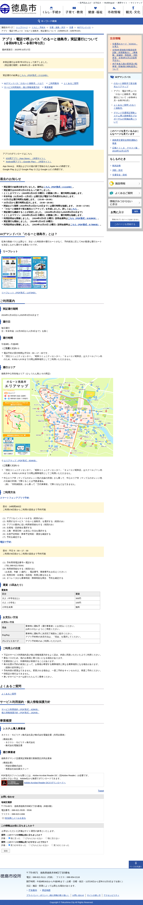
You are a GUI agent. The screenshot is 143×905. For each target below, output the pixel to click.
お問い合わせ (78, 895)
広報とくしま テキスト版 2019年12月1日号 (126, 149)
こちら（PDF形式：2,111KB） (34, 75)
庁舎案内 (33, 890)
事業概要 (48, 87)
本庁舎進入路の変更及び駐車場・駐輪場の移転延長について (124, 66)
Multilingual (109, 3)
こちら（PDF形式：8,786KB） (84, 224)
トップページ (22, 27)
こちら (74, 209)
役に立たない (53, 838)
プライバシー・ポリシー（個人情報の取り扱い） (47, 895)
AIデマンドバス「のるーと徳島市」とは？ (24, 83)
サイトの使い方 (94, 895)
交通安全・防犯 (119, 175)
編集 (136, 211)
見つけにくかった (61, 845)
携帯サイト (122, 3)
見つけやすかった (18, 845)
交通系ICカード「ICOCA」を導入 (125, 45)
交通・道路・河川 (57, 27)
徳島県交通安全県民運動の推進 (124, 141)
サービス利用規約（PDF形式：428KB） (20, 709)
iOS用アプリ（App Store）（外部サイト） (26, 158)
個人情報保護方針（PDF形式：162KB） (20, 712)
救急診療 (116, 165)
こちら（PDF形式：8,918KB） (82, 218)
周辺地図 (46, 890)
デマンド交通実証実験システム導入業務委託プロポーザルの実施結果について (125, 117)
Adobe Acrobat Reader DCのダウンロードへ (33, 782)
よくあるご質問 (71, 83)
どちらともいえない (34, 838)
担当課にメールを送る (15, 818)
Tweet (101, 791)
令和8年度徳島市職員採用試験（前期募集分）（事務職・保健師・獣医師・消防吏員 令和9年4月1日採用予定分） (124, 55)
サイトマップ (136, 3)
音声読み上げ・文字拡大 (90, 3)
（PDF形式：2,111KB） (58, 187)
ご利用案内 (53, 83)
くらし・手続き (39, 27)
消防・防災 (117, 170)
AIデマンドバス (84, 27)
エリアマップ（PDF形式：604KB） (20, 460)
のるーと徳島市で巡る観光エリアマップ (125, 85)
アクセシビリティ (111, 895)
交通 (71, 27)
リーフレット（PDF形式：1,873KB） (19, 292)
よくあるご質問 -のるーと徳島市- (125, 106)
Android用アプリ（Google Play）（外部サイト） (29, 161)
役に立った (15, 838)
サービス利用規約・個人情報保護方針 (22, 87)
